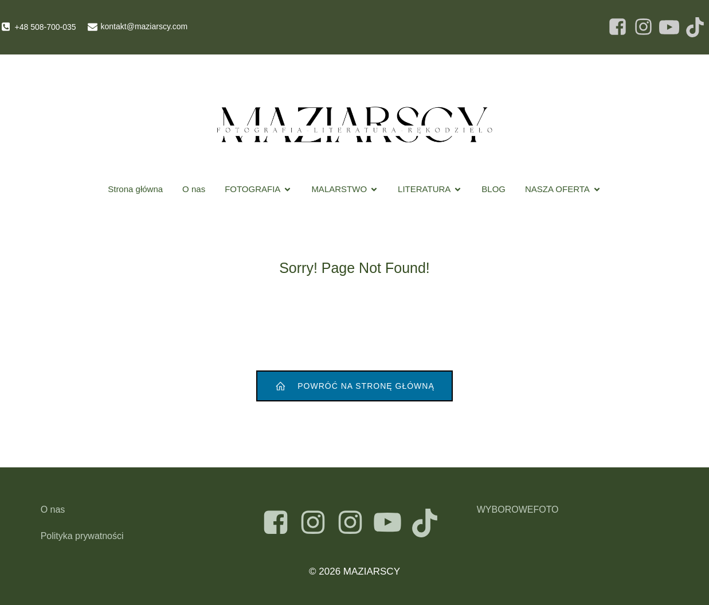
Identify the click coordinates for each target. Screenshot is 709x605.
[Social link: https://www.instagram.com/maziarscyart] (317, 523)
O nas (193, 189)
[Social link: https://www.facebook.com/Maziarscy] (617, 27)
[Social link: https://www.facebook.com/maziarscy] (280, 523)
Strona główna (135, 189)
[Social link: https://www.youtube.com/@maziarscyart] (391, 523)
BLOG (493, 189)
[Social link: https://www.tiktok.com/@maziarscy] (429, 523)
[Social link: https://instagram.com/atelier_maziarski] (354, 523)
